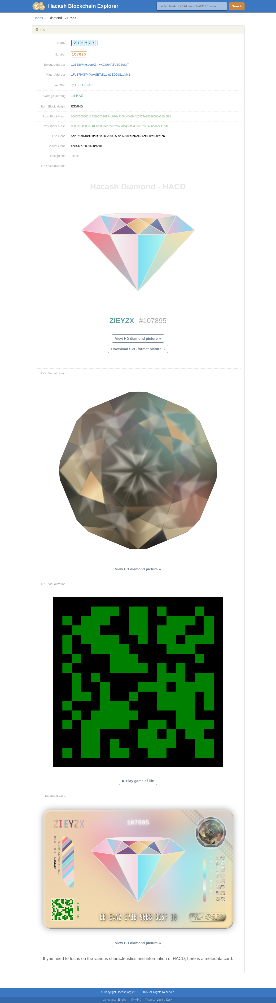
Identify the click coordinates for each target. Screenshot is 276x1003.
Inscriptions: (58, 156)
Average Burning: (54, 96)
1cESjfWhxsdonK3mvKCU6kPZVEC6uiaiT (100, 64)
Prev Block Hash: (54, 126)
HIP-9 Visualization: (52, 584)
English (122, 999)
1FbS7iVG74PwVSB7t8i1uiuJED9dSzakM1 (100, 74)
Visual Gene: (57, 146)
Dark (169, 999)
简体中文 (136, 999)
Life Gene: (59, 136)
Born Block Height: (53, 106)
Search (236, 6)
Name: (61, 42)
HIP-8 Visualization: (52, 373)
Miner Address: (56, 74)
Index (39, 18)
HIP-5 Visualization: (52, 166)
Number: (60, 54)
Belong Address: (55, 64)
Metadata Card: (55, 795)
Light (160, 999)
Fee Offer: (59, 85)
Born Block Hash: (54, 116)
